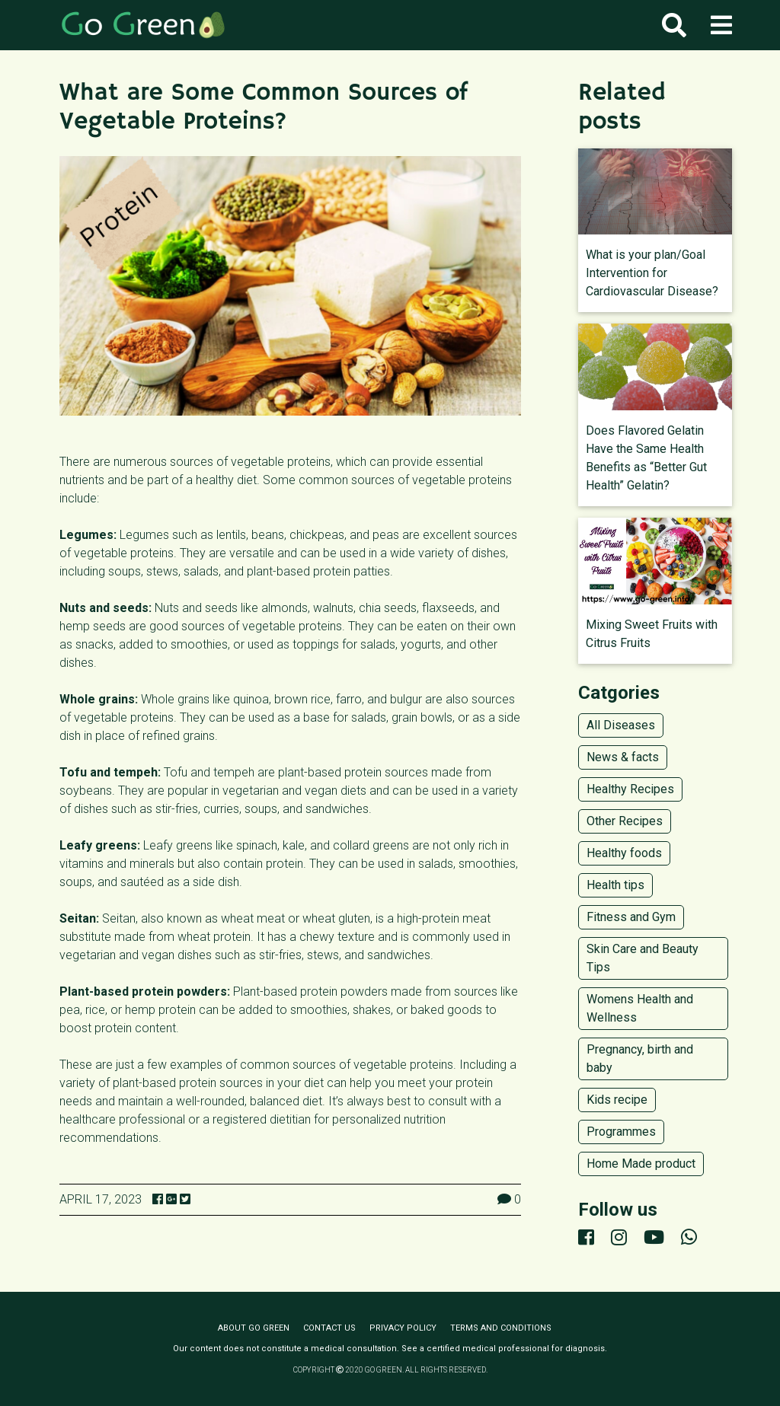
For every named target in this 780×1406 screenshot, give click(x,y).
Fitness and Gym (631, 917)
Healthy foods (624, 853)
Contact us (329, 1328)
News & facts (623, 757)
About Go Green (253, 1328)
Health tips (615, 885)
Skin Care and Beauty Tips (642, 958)
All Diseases (621, 725)
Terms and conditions (500, 1328)
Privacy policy (402, 1328)
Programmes (621, 1131)
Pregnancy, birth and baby (640, 1058)
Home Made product (641, 1163)
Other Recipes (625, 821)
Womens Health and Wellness (640, 1008)
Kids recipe (617, 1099)
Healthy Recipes (630, 789)
